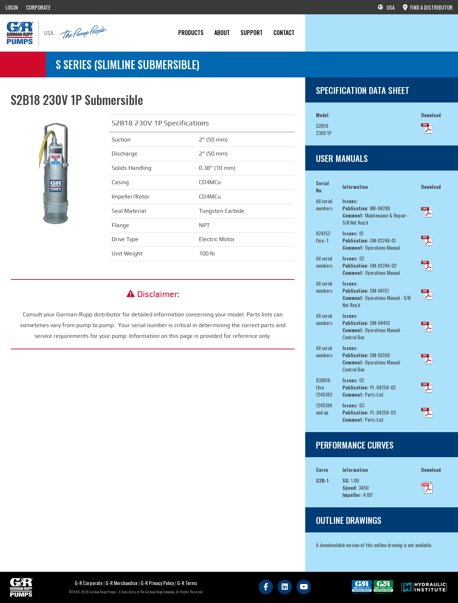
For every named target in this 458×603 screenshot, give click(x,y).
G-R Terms (187, 583)
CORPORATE (38, 7)
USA (386, 7)
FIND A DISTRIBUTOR (428, 7)
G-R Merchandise (121, 583)
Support (251, 32)
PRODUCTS (191, 32)
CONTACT (283, 32)
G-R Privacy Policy (157, 583)
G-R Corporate (88, 583)
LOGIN (11, 7)
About (222, 32)
